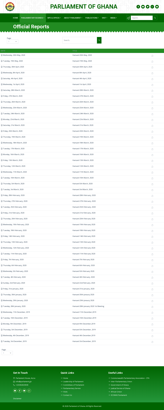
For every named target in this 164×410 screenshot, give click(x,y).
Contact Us (66, 395)
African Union (115, 392)
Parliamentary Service (71, 388)
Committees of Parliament (72, 385)
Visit (104, 18)
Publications (91, 18)
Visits (64, 392)
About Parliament (72, 18)
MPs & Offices (54, 18)
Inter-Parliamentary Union (120, 381)
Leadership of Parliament (72, 381)
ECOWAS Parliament (117, 395)
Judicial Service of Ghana (119, 388)
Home (15, 18)
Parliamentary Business (32, 18)
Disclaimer (17, 398)
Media (113, 18)
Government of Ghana (118, 385)
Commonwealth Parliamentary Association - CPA (128, 378)
